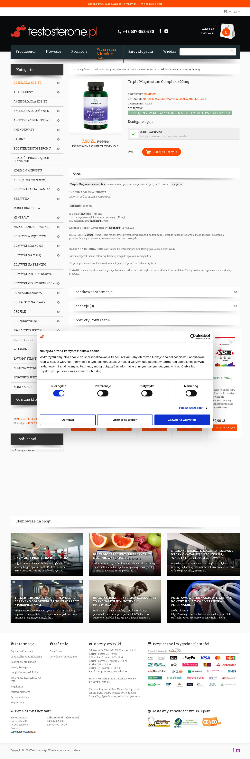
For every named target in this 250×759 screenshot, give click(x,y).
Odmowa (67, 419)
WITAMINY (21, 349)
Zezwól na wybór (125, 419)
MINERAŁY (21, 217)
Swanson (150, 94)
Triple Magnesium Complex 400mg (180, 69)
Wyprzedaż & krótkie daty (106, 54)
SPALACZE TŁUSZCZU (29, 330)
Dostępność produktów (23, 661)
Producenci (25, 51)
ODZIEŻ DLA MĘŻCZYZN (30, 236)
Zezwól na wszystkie (182, 419)
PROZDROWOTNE (26, 321)
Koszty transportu (21, 667)
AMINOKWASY (24, 129)
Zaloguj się (208, 28)
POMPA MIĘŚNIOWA (28, 292)
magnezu (177, 184)
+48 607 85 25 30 (27, 418)
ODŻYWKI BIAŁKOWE (28, 245)
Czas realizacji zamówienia (26, 656)
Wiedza (169, 51)
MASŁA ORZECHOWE (28, 208)
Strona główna (81, 69)
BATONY (19, 139)
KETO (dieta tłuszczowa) (30, 179)
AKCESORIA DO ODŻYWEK (31, 110)
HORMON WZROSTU (28, 170)
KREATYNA (21, 198)
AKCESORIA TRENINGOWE (32, 120)
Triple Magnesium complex (87, 184)
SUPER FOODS (23, 339)
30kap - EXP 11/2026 (151, 131)
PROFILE (20, 311)
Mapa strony (17, 702)
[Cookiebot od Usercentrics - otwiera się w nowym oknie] (193, 337)
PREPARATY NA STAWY (30, 302)
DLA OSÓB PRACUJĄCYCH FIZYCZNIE (31, 159)
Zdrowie (99, 69)
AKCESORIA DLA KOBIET (30, 101)
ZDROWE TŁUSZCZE (27, 377)
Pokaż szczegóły (191, 407)
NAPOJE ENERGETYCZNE (31, 227)
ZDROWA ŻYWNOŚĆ (27, 368)
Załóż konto (207, 33)
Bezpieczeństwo (20, 697)
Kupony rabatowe (20, 691)
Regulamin (17, 686)
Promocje (79, 51)
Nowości (53, 51)
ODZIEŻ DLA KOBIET (27, 82)
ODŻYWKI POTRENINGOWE (33, 274)
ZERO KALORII (24, 386)
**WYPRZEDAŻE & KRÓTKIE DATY (136, 69)
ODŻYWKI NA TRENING (30, 264)
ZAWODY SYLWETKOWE (30, 358)
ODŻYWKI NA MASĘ (27, 255)
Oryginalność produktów (24, 672)
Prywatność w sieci (22, 651)
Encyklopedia (140, 51)
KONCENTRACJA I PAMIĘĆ (32, 189)
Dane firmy (56, 651)
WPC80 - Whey (222, 378)
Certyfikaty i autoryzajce (63, 656)
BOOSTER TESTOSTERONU (32, 148)
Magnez (110, 69)
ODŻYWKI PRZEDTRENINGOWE (35, 283)
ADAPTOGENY (23, 92)
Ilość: (134, 152)
